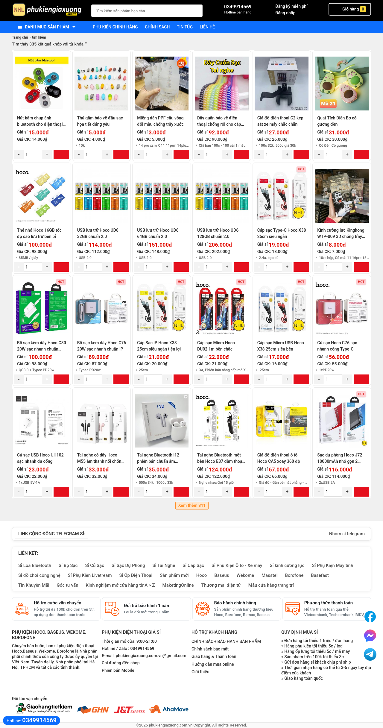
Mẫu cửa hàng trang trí (271, 585)
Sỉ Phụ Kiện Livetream (90, 575)
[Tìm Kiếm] (196, 10)
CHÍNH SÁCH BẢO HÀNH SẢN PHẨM (226, 641)
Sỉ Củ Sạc (94, 565)
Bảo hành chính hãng (235, 603)
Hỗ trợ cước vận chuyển (57, 603)
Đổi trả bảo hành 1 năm (147, 605)
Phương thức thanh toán (328, 603)
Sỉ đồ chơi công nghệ (39, 575)
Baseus (221, 575)
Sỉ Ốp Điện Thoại (136, 575)
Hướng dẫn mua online (213, 664)
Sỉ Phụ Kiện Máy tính (332, 565)
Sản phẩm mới (174, 575)
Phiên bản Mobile (118, 670)
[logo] (48, 10)
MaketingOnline (178, 585)
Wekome (245, 575)
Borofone (294, 575)
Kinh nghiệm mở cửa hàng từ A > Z (120, 585)
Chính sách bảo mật (210, 649)
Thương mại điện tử (221, 585)
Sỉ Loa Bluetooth (34, 565)
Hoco (201, 575)
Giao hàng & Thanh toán (214, 656)
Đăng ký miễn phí (291, 6)
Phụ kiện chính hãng (115, 27)
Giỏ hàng (350, 9)
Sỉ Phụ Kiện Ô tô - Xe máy (237, 565)
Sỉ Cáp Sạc (193, 565)
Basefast (320, 575)
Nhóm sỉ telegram (347, 533)
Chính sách (157, 27)
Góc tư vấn (67, 585)
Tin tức (185, 27)
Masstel (270, 575)
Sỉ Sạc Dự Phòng (128, 565)
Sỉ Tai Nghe (163, 565)
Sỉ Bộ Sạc (68, 565)
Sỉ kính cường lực (287, 565)
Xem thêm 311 (192, 505)
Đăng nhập (285, 12)
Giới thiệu (200, 671)
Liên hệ (207, 27)
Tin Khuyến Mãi (33, 585)
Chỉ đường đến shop (121, 663)
